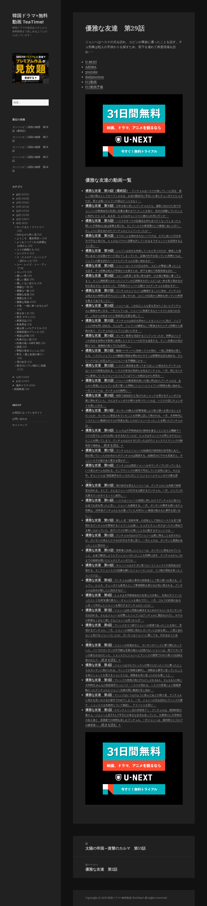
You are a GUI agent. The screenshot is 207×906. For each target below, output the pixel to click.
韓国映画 (19, 389)
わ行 (18, 381)
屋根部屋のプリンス (28, 332)
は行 (18, 215)
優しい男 (22, 275)
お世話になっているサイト (27, 412)
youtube (91, 72)
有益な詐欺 (23, 335)
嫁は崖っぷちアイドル (29, 328)
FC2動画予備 (94, 87)
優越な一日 (23, 287)
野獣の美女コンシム (28, 350)
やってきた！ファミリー (30, 227)
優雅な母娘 (23, 302)
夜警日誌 (22, 320)
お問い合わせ (19, 419)
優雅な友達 (23, 294)
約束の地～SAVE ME (28, 343)
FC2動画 (91, 82)
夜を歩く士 (23, 313)
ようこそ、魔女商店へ (29, 238)
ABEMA (91, 67)
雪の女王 (22, 362)
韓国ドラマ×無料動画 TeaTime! (30, 18)
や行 (18, 223)
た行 (18, 206)
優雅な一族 (23, 290)
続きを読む (114, 445)
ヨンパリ (22, 272)
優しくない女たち (27, 283)
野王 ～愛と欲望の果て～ (31, 354)
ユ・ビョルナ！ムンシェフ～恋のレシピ (32, 258)
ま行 (18, 219)
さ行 (18, 202)
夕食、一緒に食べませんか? (32, 305)
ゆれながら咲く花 (27, 234)
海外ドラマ (22, 385)
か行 (18, 198)
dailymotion (94, 77)
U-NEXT (91, 62)
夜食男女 (22, 324)
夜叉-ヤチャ (23, 317)
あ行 (18, 194)
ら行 (18, 377)
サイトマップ (19, 425)
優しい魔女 (23, 279)
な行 (18, 211)
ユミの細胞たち (25, 249)
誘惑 (19, 347)
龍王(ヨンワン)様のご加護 (31, 365)
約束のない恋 (24, 339)
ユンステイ (23, 253)
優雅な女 (22, 298)
